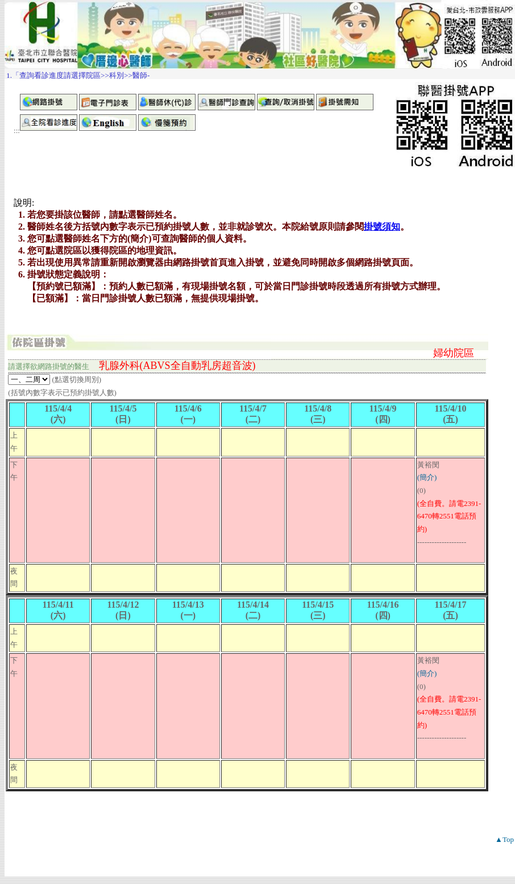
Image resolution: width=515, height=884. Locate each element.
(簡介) (427, 477)
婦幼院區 (453, 353)
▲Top (504, 839)
